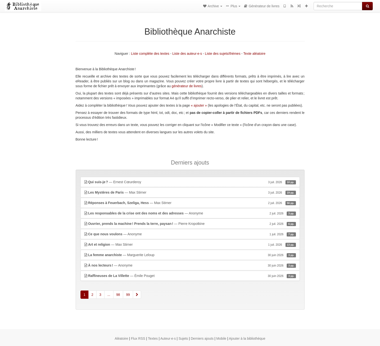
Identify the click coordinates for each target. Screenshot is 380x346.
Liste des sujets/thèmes (222, 53)
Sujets (183, 338)
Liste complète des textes (150, 53)
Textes (153, 338)
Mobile (221, 338)
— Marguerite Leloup (190, 254)
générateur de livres (187, 86)
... (108, 295)
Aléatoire (121, 338)
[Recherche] (338, 6)
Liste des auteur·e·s (187, 53)
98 (118, 295)
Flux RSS (138, 338)
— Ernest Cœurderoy (190, 182)
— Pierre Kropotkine (190, 223)
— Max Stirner (190, 192)
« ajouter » (199, 105)
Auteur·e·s (168, 338)
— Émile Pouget (190, 275)
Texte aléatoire (254, 53)
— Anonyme (190, 213)
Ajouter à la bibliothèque (247, 338)
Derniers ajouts (202, 338)
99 (128, 295)
